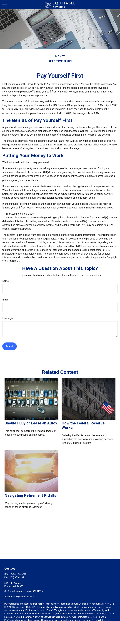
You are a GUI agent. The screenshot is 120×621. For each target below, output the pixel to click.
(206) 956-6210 (18, 574)
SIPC (34, 607)
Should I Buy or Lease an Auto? (31, 423)
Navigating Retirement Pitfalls (30, 495)
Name (5, 280)
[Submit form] (9, 346)
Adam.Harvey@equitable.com (19, 596)
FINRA (28, 607)
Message (7, 318)
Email (5, 299)
